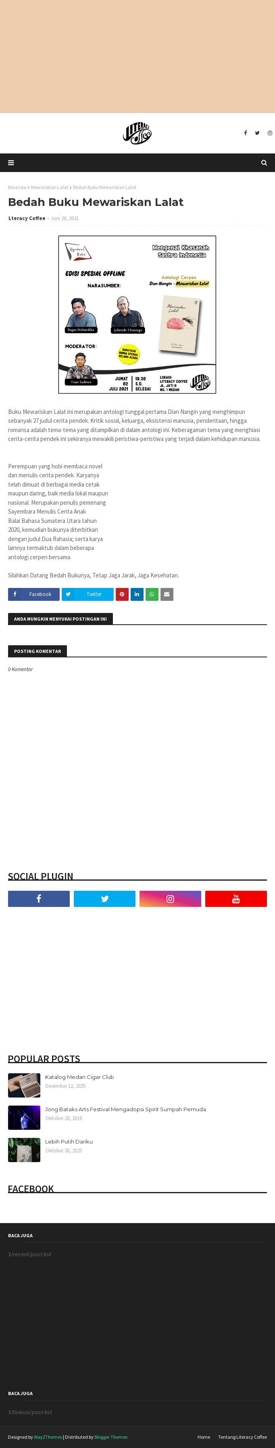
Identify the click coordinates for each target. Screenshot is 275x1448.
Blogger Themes (110, 1437)
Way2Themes (48, 1437)
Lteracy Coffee (27, 218)
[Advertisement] (137, 56)
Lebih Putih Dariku (69, 1141)
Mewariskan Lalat (49, 187)
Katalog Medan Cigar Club (79, 1077)
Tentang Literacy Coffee (242, 1437)
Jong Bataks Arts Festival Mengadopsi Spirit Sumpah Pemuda (125, 1109)
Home (204, 1437)
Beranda (17, 187)
